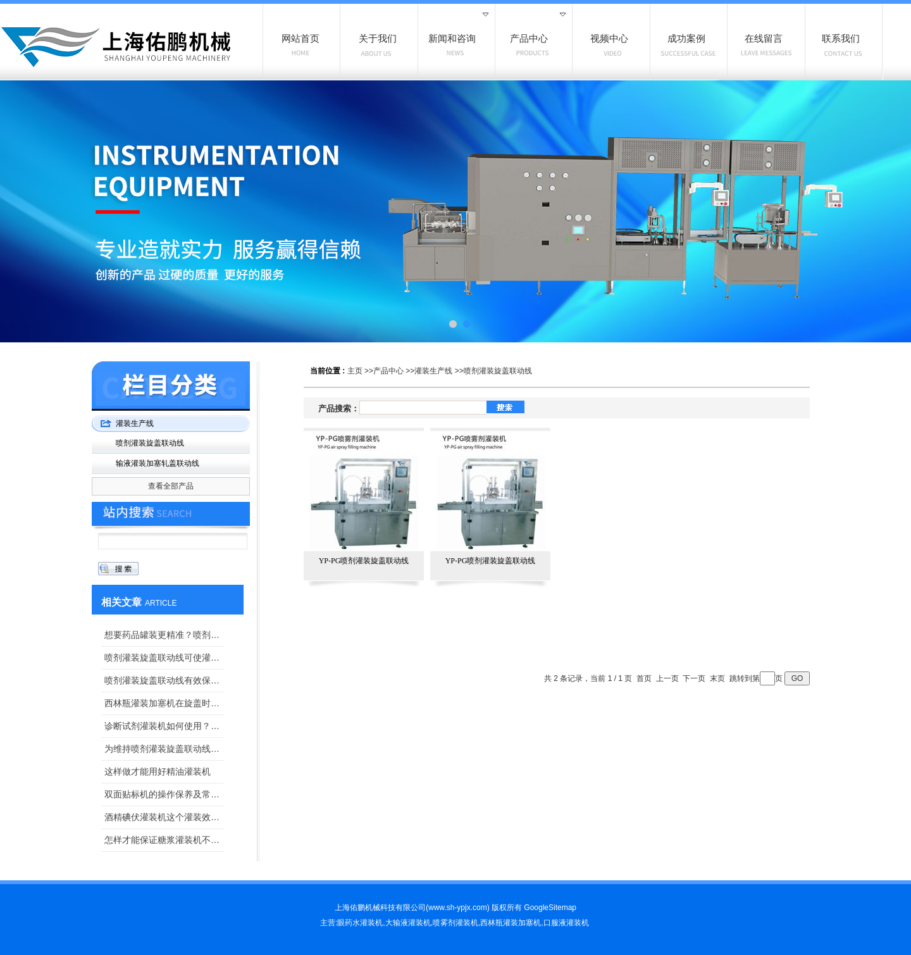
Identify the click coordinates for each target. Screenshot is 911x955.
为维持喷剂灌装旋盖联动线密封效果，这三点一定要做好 (164, 749)
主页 (355, 370)
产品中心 (388, 370)
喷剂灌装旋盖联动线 (498, 370)
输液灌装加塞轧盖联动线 (157, 463)
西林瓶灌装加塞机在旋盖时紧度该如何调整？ (164, 703)
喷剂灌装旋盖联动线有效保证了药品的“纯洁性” (164, 680)
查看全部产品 (171, 486)
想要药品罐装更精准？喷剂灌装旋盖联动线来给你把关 (164, 635)
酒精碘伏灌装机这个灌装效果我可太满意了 (164, 817)
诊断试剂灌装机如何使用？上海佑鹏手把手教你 (164, 726)
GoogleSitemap (550, 907)
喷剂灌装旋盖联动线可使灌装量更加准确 (164, 657)
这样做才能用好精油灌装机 (157, 771)
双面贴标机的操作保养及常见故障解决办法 (164, 794)
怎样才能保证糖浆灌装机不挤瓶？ (164, 840)
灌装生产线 (433, 370)
